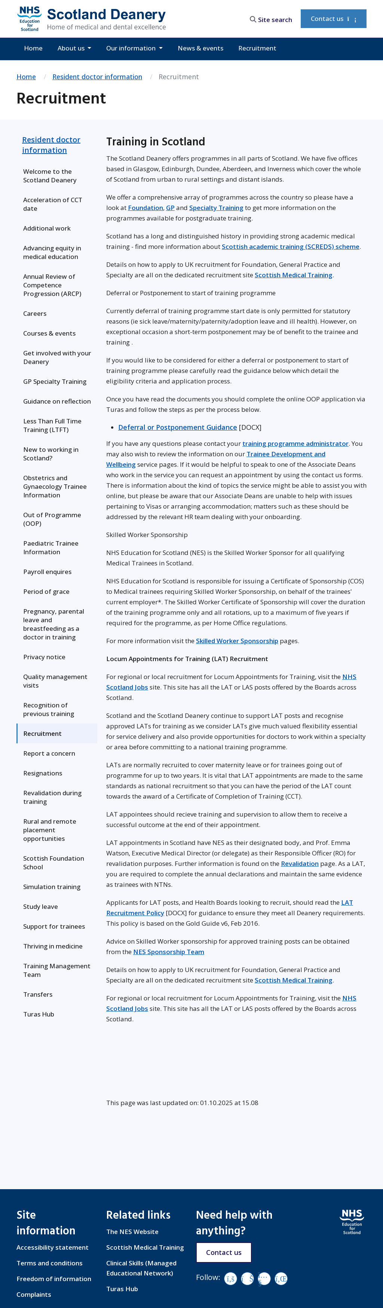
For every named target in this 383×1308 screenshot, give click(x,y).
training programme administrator (295, 443)
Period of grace (46, 591)
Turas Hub (38, 1014)
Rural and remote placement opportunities (49, 830)
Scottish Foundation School (53, 862)
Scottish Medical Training (294, 275)
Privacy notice (44, 657)
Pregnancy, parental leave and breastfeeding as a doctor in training (53, 624)
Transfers (37, 994)
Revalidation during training (52, 797)
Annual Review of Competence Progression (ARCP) (52, 285)
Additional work (47, 228)
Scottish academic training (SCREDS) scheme (290, 246)
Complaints (33, 1294)
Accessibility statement (52, 1247)
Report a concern (49, 753)
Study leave (40, 906)
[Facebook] (230, 1278)
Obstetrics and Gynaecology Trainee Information (55, 486)
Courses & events (49, 333)
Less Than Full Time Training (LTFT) (52, 425)
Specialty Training (216, 207)
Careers (34, 313)
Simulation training (51, 886)
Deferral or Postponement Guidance (177, 427)
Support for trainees (54, 926)
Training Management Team (57, 970)
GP (170, 207)
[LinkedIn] (281, 1278)
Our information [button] (131, 48)
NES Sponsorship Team (168, 951)
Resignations (42, 773)
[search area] (270, 18)
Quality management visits (55, 681)
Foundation (145, 207)
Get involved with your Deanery (57, 357)
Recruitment (257, 48)
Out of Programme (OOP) (52, 519)
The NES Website (132, 1231)
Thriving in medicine (53, 946)
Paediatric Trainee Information (51, 547)
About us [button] (72, 48)
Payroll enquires (47, 571)
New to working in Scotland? (51, 453)
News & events (200, 48)
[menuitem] (56, 175)
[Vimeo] (247, 1278)
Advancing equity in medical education (52, 252)
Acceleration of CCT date (52, 204)
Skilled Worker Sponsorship (237, 640)
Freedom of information (53, 1278)
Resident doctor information (97, 76)
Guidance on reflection (57, 401)
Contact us (333, 18)
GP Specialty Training (54, 381)
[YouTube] (264, 1278)
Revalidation (300, 863)
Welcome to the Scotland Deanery (50, 175)
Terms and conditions (49, 1263)
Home (33, 48)
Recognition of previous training (48, 709)
